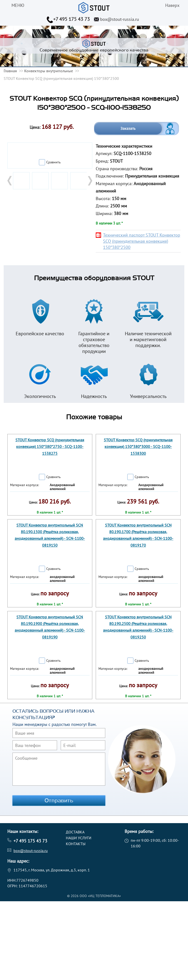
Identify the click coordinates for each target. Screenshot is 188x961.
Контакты (75, 843)
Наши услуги (78, 837)
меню (18, 5)
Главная (10, 70)
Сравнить (53, 162)
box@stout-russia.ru (119, 19)
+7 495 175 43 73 (71, 19)
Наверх (172, 5)
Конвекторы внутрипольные (48, 70)
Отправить (59, 800)
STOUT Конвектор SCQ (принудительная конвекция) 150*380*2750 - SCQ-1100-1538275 (49, 446)
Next (89, 181)
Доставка (75, 831)
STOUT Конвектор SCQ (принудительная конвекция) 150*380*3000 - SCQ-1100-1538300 (138, 446)
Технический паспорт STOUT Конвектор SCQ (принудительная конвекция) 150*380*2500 (141, 241)
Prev (10, 181)
